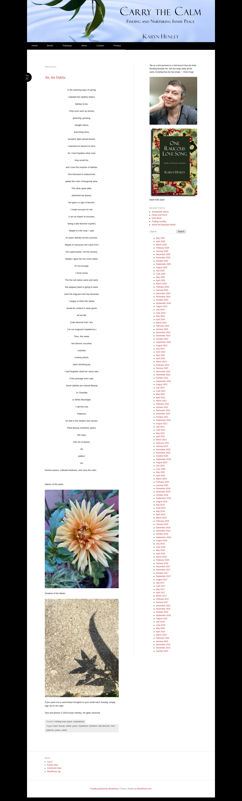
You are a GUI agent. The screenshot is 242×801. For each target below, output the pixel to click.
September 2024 (163, 303)
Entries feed (52, 765)
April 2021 (160, 436)
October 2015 (162, 651)
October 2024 (162, 300)
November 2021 (163, 413)
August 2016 (161, 618)
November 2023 (163, 335)
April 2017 (160, 592)
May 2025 (160, 277)
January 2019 (162, 524)
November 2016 (163, 609)
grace (74, 726)
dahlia (68, 726)
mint (113, 726)
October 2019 (162, 495)
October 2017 (162, 573)
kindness (93, 726)
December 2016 (163, 605)
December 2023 (163, 332)
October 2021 (162, 417)
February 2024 (162, 326)
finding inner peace (63, 721)
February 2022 (162, 404)
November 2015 (163, 648)
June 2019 (160, 508)
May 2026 (160, 238)
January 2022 (162, 407)
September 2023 (163, 342)
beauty (62, 726)
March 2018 (161, 557)
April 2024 (160, 319)
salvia (64, 730)
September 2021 (163, 420)
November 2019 (163, 492)
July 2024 (160, 309)
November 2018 (163, 531)
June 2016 (160, 625)
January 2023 (162, 368)
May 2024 (160, 316)
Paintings (67, 45)
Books (50, 45)
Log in (50, 762)
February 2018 (162, 560)
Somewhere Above (160, 212)
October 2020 (162, 456)
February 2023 (162, 365)
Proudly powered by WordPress (104, 789)
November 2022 (163, 375)
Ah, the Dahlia (55, 77)
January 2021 (162, 446)
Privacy (117, 45)
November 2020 (163, 453)
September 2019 (163, 498)
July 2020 (160, 466)
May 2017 (160, 589)
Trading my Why (159, 221)
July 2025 (160, 271)
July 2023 (160, 349)
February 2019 (162, 521)
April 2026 (160, 241)
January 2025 (162, 290)
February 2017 (162, 599)
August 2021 (161, 423)
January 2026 (162, 251)
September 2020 (163, 459)
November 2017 (163, 570)
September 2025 (163, 264)
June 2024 (160, 313)
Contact (100, 45)
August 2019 (161, 501)
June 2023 (160, 352)
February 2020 (162, 482)
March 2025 (161, 283)
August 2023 (161, 345)
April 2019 (160, 514)
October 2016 (162, 612)
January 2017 (162, 602)
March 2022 (161, 401)
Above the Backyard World (164, 225)
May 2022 (160, 394)
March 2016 (161, 635)
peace (58, 730)
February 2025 (162, 287)
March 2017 (161, 596)
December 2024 (163, 293)
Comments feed (54, 768)
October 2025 (162, 261)
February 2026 (162, 248)
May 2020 (160, 472)
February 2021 (162, 443)
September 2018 (163, 537)
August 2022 (161, 384)
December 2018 (163, 527)
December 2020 (163, 449)
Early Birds (156, 218)
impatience (83, 726)
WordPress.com (144, 789)
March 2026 (161, 245)
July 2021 (160, 427)
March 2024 (161, 323)
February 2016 (162, 638)
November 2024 (163, 297)
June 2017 (160, 586)
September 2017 (163, 576)
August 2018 (161, 540)
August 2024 (161, 306)
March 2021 (161, 440)
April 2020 (160, 475)
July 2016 (160, 622)
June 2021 (160, 430)
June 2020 (160, 469)
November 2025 (163, 257)
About (84, 45)
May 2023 (160, 355)
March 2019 (161, 518)
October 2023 (162, 339)
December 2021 (163, 410)
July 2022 (160, 387)
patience (50, 730)
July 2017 (160, 583)
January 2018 (162, 563)
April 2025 (160, 280)
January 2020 (162, 485)
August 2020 (161, 462)
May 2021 (160, 433)
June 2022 (160, 391)
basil (56, 726)
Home (35, 45)
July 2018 (160, 544)
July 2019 (160, 505)
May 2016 (160, 628)
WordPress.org (53, 771)
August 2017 (161, 579)
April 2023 (160, 358)
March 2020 (161, 479)
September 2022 (163, 381)
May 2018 (160, 550)
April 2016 (160, 631)
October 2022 (162, 378)
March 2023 (161, 361)
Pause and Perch (159, 215)
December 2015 (163, 644)
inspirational (78, 721)
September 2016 (163, 615)
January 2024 (162, 329)
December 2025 (163, 254)
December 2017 (163, 566)
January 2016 (162, 641)
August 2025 (161, 267)
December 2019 (163, 488)
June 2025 (160, 274)
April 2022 (160, 397)
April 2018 (160, 553)
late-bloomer (104, 726)
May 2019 (160, 511)
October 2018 (162, 534)
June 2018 (160, 547)
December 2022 (163, 371)
